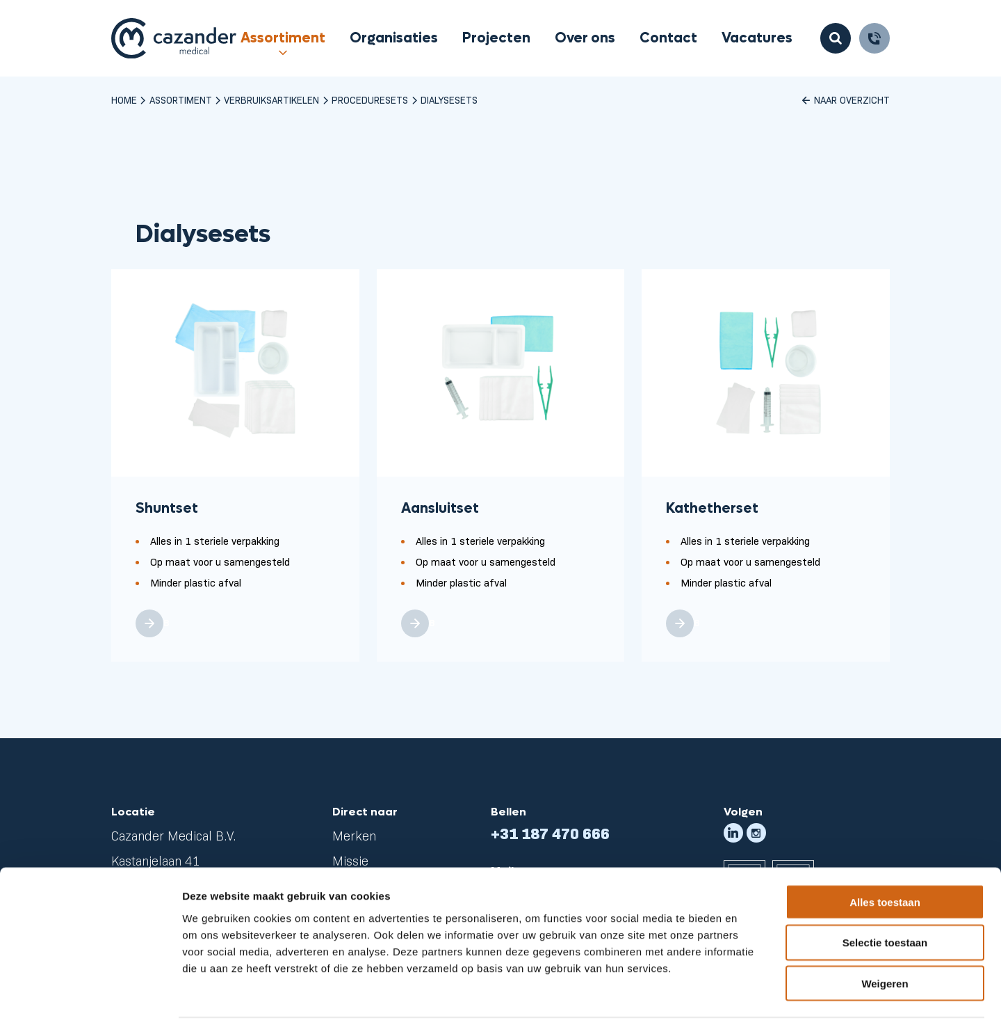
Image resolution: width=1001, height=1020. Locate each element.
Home (124, 99)
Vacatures (757, 38)
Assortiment (283, 38)
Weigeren (884, 931)
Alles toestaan (884, 849)
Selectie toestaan (885, 890)
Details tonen (751, 992)
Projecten (496, 38)
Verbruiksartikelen (271, 99)
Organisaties (394, 38)
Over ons (585, 38)
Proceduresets (370, 99)
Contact (668, 38)
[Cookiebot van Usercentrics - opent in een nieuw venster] (90, 992)
